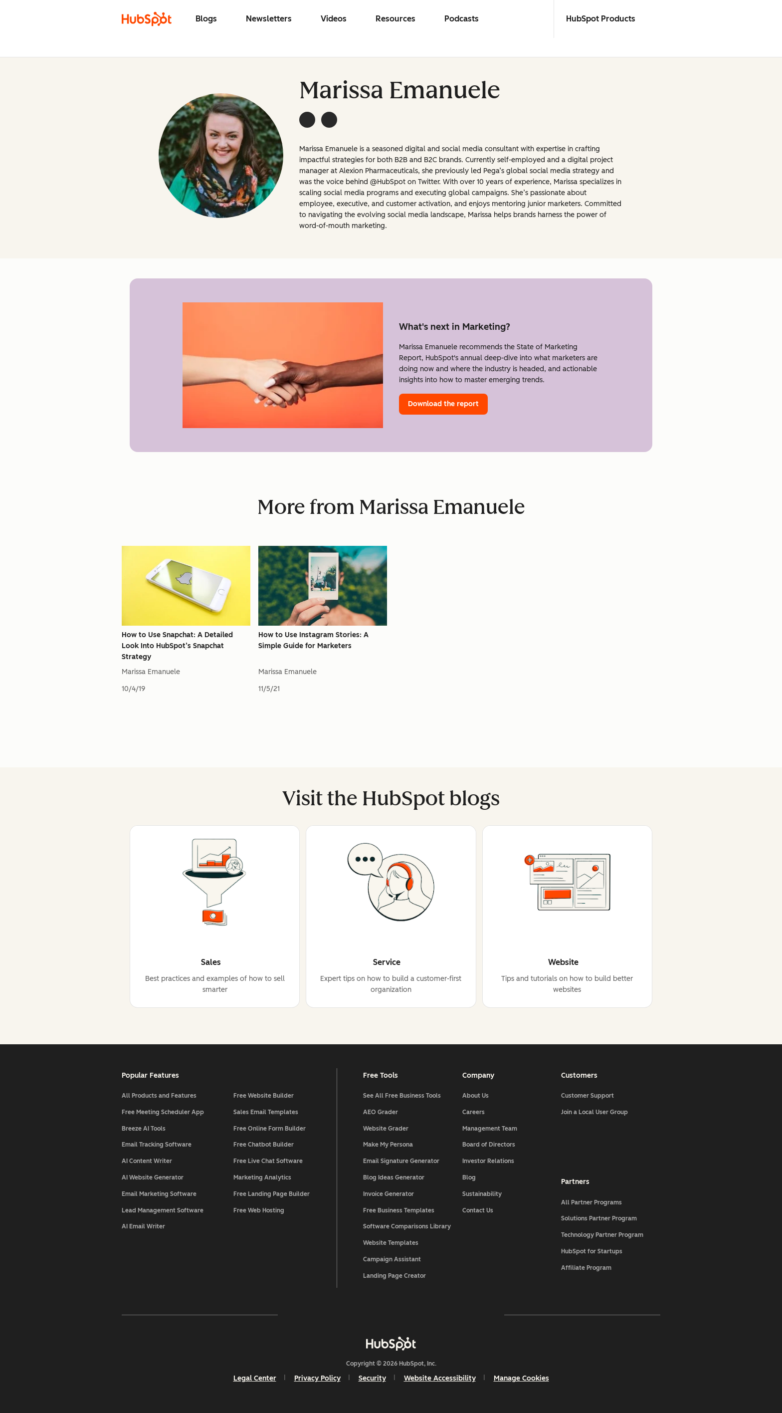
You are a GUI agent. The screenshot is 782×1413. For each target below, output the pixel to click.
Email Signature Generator (401, 1161)
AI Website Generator (153, 1177)
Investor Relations (488, 1161)
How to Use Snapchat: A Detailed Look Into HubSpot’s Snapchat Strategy (177, 646)
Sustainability (482, 1193)
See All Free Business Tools (402, 1095)
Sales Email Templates (265, 1112)
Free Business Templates (398, 1210)
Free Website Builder (263, 1095)
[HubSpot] (391, 1344)
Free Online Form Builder (269, 1128)
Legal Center (254, 1378)
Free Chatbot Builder (263, 1144)
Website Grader (385, 1128)
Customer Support (587, 1095)
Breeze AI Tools (144, 1128)
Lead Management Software (162, 1210)
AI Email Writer (143, 1226)
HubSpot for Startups (591, 1251)
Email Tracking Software (157, 1144)
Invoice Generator (388, 1193)
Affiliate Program (586, 1267)
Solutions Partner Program (599, 1218)
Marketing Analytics (262, 1177)
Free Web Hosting (258, 1210)
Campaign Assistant (392, 1259)
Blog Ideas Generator (393, 1177)
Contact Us (477, 1210)
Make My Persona (388, 1144)
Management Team (489, 1128)
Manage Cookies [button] (521, 1378)
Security (372, 1378)
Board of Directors (488, 1144)
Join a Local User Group (594, 1112)
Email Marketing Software (159, 1193)
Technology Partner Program (602, 1234)
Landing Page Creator (394, 1275)
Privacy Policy (317, 1378)
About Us (475, 1095)
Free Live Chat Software (268, 1161)
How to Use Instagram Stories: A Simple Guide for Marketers (313, 640)
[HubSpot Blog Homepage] (147, 19)
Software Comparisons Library (407, 1226)
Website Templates (390, 1242)
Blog (469, 1177)
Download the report (443, 404)
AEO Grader (380, 1112)
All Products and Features (159, 1095)
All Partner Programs (591, 1202)
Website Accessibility (440, 1378)
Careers (473, 1112)
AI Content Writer (147, 1161)
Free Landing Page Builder (271, 1193)
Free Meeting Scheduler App (163, 1112)
